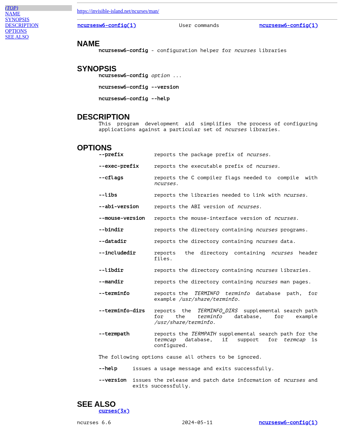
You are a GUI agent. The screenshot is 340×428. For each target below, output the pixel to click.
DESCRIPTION (103, 116)
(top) (11, 8)
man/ (154, 11)
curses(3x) (114, 411)
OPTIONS (94, 147)
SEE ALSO (96, 404)
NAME (88, 43)
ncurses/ (140, 11)
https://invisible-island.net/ (104, 11)
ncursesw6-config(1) (106, 25)
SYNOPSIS (97, 68)
